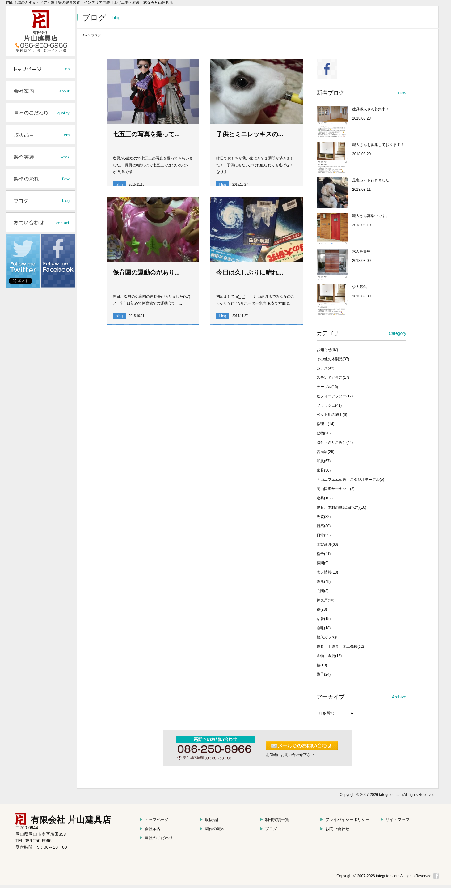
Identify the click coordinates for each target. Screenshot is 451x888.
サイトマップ (395, 819)
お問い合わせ (334, 828)
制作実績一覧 (274, 819)
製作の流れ (212, 828)
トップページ (154, 819)
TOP (84, 35)
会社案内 (150, 828)
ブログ (268, 828)
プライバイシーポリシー (344, 819)
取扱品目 (210, 819)
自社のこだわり (156, 837)
